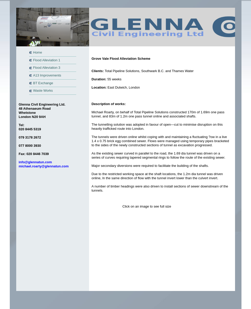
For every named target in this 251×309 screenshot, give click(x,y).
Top (129, 223)
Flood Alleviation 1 (46, 60)
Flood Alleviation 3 (46, 68)
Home (37, 52)
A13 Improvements (47, 75)
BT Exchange (43, 83)
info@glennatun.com (35, 162)
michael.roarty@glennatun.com (44, 166)
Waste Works (43, 90)
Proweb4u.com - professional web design (178, 227)
